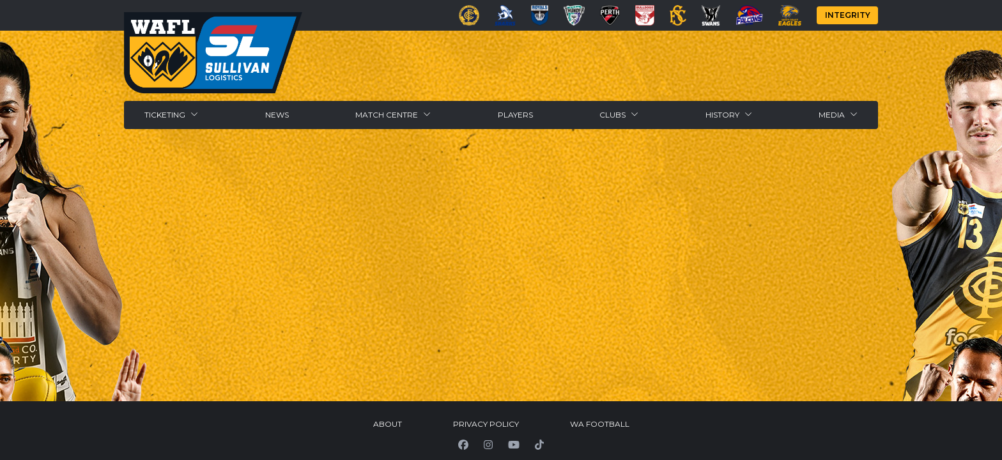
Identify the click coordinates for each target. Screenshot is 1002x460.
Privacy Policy (486, 424)
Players (515, 114)
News (277, 114)
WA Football (599, 424)
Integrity (847, 15)
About (387, 424)
